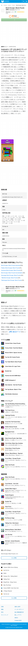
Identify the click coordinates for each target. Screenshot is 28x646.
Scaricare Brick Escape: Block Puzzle (10, 270)
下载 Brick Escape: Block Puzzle (9, 277)
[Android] (5, 5)
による (10, 11)
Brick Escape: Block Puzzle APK (15, 287)
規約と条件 (17, 606)
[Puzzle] (13, 5)
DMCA (16, 617)
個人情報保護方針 (19, 612)
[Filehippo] (5, 1)
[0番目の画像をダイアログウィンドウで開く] (7, 150)
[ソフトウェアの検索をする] (23, 1)
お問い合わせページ (14, 332)
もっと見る (14, 557)
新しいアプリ (18, 615)
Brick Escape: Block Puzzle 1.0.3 (9, 553)
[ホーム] (1, 5)
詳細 (2, 606)
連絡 (2, 609)
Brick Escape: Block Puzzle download (10, 265)
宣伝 (2, 612)
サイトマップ (4, 615)
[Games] (9, 5)
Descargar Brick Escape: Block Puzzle (11, 275)
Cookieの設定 (18, 620)
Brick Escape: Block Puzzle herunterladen (11, 272)
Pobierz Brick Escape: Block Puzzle (10, 268)
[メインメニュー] (26, 1)
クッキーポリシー (19, 609)
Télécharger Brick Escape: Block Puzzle (11, 280)
